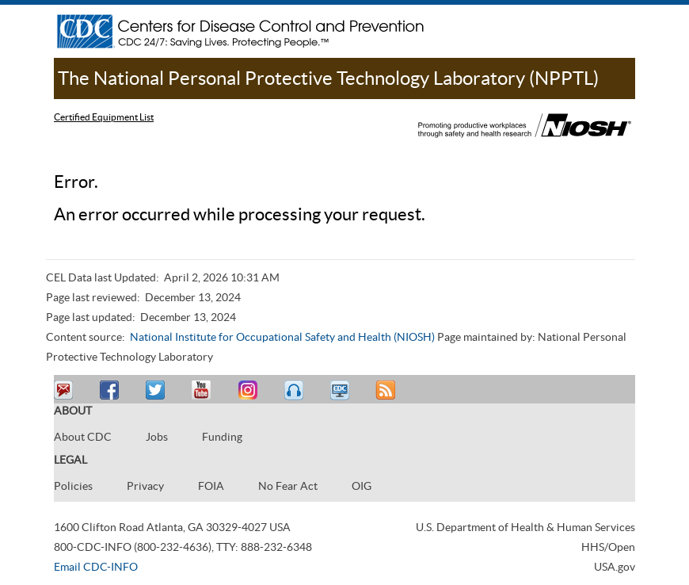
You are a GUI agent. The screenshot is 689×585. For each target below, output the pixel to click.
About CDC (83, 436)
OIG (361, 486)
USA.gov (614, 566)
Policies (73, 486)
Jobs (157, 436)
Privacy (145, 486)
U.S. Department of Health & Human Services (525, 527)
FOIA (211, 486)
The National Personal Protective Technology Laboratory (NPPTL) (328, 78)
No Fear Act (288, 486)
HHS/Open (608, 547)
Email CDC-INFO (96, 566)
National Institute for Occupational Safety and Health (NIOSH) (282, 337)
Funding (222, 436)
